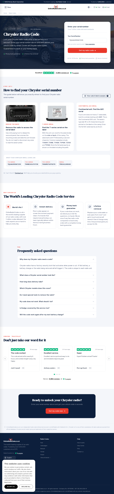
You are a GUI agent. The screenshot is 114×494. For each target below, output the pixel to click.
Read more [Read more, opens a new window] (7, 482)
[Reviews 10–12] (59, 374)
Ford (41, 442)
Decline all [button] (26, 487)
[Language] (11, 457)
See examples (90, 44)
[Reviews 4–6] (56, 374)
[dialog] (18, 476)
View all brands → (45, 457)
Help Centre (80, 445)
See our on (57, 379)
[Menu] (8, 7)
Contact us (19, 173)
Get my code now (57, 411)
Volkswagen (43, 445)
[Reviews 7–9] (57, 374)
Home (5, 13)
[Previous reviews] (5, 359)
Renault (42, 448)
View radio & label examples (96, 96)
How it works (81, 442)
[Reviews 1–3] (54, 374)
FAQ (78, 448)
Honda (42, 451)
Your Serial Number (74, 36)
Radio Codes (12, 13)
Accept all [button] (11, 487)
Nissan (42, 454)
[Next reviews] (109, 359)
